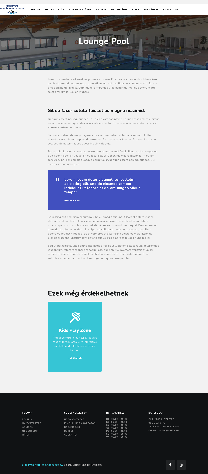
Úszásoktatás (74, 419)
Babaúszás (72, 427)
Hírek (26, 434)
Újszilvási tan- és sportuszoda (42, 465)
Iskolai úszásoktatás (80, 423)
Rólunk (27, 419)
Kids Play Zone (75, 330)
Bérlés (69, 431)
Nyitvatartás (31, 423)
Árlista (27, 427)
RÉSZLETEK (75, 358)
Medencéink (30, 431)
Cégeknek (71, 434)
